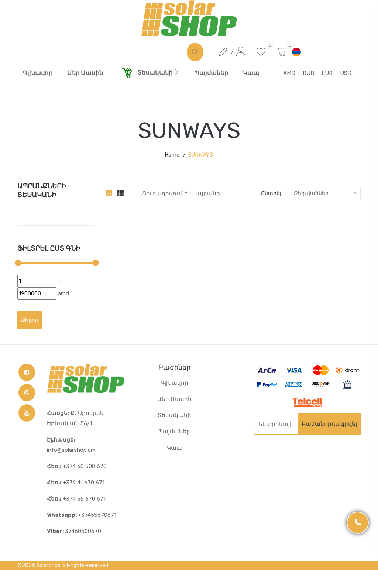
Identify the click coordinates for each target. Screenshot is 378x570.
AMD (289, 73)
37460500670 (74, 531)
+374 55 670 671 (76, 498)
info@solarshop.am (71, 444)
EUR (327, 73)
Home (172, 155)
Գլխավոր (174, 383)
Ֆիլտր (29, 320)
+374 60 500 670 (77, 466)
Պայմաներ (174, 431)
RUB (308, 73)
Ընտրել (271, 193)
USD (345, 73)
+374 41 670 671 (75, 482)
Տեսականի (174, 415)
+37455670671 (81, 515)
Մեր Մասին (174, 399)
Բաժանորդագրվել (329, 423)
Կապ (174, 447)
